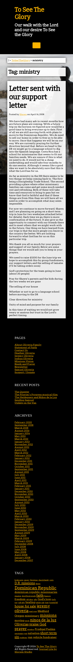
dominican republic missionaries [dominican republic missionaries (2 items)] (36, 592)
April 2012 (21, 450)
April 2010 (21, 513)
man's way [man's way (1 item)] (33, 611)
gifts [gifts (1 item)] (35, 600)
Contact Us (21, 350)
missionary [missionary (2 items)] (32, 615)
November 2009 (24, 527)
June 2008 (20, 549)
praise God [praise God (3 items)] (37, 624)
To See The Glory (29, 13)
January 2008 (22, 557)
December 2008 (24, 543)
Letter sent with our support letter (34, 97)
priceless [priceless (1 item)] (30, 629)
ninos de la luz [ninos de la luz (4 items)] (43, 620)
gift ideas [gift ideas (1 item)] (29, 600)
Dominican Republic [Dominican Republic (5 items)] (35, 587)
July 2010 (20, 505)
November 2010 (24, 494)
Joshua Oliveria (24, 358)
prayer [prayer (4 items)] (21, 628)
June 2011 (20, 477)
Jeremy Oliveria (24, 355)
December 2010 (24, 491)
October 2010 (22, 496)
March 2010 (22, 516)
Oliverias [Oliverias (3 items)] (22, 624)
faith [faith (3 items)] (40, 595)
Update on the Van (25, 402)
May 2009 (20, 535)
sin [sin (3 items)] (17, 637)
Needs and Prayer (25, 364)
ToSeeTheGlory (20, 60)
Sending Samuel (24, 400)
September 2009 (24, 530)
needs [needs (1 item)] (27, 621)
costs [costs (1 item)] (51, 580)
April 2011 (20, 480)
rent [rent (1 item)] (25, 634)
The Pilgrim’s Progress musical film (36, 394)
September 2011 (24, 469)
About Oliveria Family (28, 344)
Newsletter (21, 366)
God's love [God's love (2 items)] (44, 599)
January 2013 (22, 441)
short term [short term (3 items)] (48, 633)
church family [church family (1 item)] (43, 580)
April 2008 (21, 554)
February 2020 (23, 422)
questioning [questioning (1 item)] (19, 634)
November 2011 (24, 463)
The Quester (22, 391)
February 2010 (23, 519)
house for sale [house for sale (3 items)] (25, 606)
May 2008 (20, 552)
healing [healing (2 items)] (30, 602)
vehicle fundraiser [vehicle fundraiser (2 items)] (45, 637)
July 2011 (20, 474)
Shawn (23, 114)
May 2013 (20, 436)
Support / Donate (25, 372)
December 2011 (23, 461)
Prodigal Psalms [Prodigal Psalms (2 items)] (45, 629)
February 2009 (23, 541)
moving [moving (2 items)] (19, 620)
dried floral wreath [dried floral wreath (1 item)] (29, 596)
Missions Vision (24, 361)
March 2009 (22, 538)
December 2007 (24, 560)
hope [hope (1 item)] (47, 603)
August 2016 (22, 430)
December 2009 (24, 524)
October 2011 (22, 466)
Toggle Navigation (36, 45)
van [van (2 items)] (30, 637)
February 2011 (23, 485)
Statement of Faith (26, 347)
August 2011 (22, 472)
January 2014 (22, 433)
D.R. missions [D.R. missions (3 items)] (25, 583)
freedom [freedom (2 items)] (20, 599)
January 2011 (22, 488)
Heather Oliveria (25, 353)
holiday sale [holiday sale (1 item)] (40, 603)
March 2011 (21, 483)
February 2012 (23, 455)
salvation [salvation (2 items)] (34, 633)
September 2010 (24, 499)
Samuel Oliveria (24, 369)
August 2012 (22, 447)
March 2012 (21, 452)
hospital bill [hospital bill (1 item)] (53, 603)
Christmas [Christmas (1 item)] (34, 580)
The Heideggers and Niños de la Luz (36, 397)
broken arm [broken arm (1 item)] (19, 580)
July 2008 (20, 546)
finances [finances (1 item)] (47, 596)
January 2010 (22, 521)
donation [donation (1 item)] (18, 596)
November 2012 (24, 444)
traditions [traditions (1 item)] (23, 638)
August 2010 (22, 502)
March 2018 (21, 427)
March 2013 (21, 439)
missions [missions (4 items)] (48, 615)
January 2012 (22, 458)
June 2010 (20, 508)
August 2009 (22, 532)
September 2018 (24, 425)
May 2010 (20, 510)
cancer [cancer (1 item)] (26, 580)
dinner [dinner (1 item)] (38, 584)
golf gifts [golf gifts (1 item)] (21, 603)
